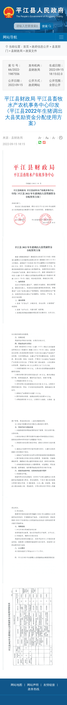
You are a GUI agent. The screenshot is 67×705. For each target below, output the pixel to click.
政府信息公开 (40, 46)
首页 (26, 46)
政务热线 (33, 689)
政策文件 (31, 51)
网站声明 (33, 685)
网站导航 (10, 37)
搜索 (46, 26)
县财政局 (17, 51)
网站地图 (16, 685)
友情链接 (49, 685)
